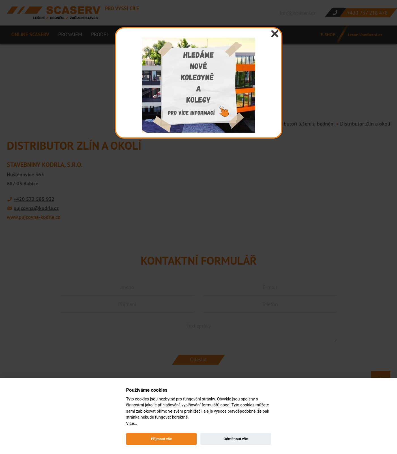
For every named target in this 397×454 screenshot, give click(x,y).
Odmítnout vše (236, 439)
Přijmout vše (161, 439)
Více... (131, 423)
